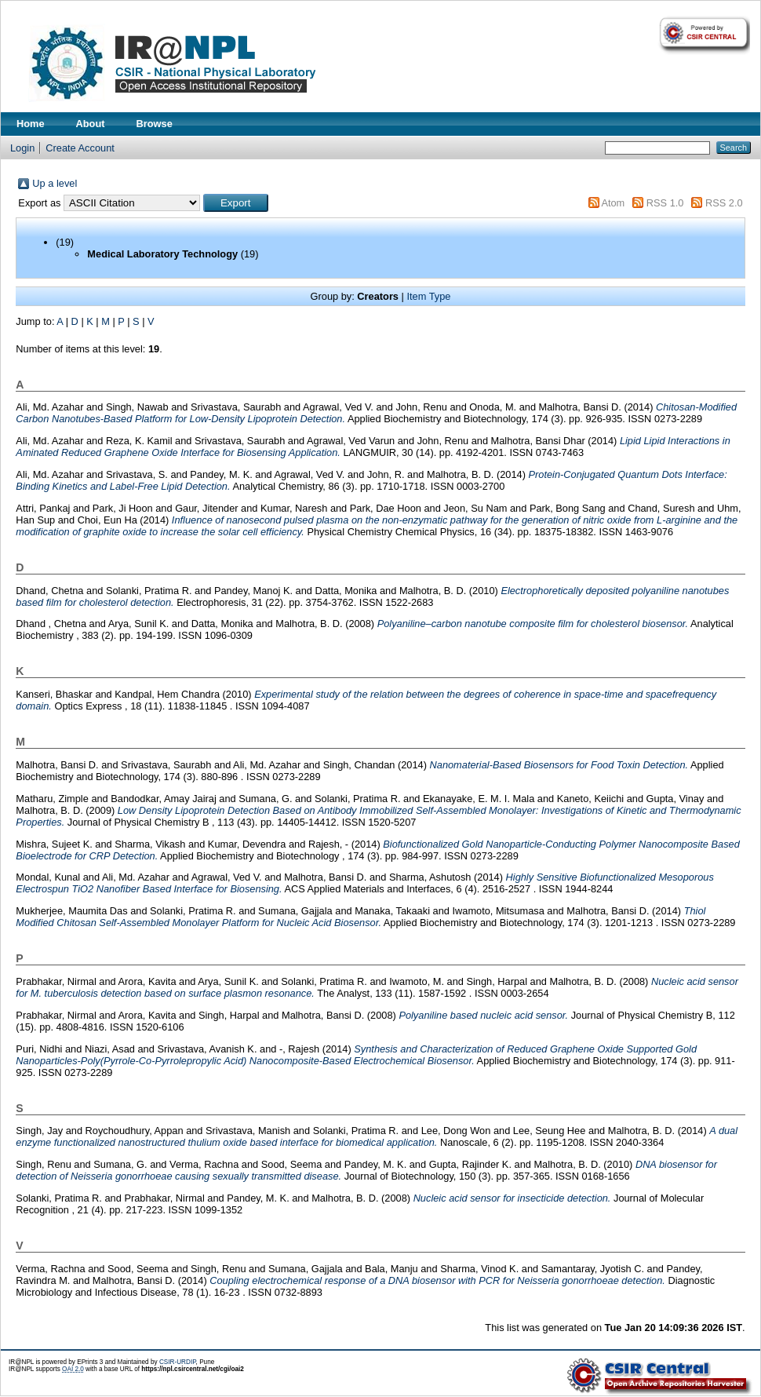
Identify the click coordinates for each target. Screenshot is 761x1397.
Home (30, 123)
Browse (155, 123)
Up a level (54, 183)
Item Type (428, 296)
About (90, 123)
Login (22, 148)
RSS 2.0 (724, 203)
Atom (612, 203)
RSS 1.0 (665, 203)
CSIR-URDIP (177, 1362)
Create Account (80, 148)
